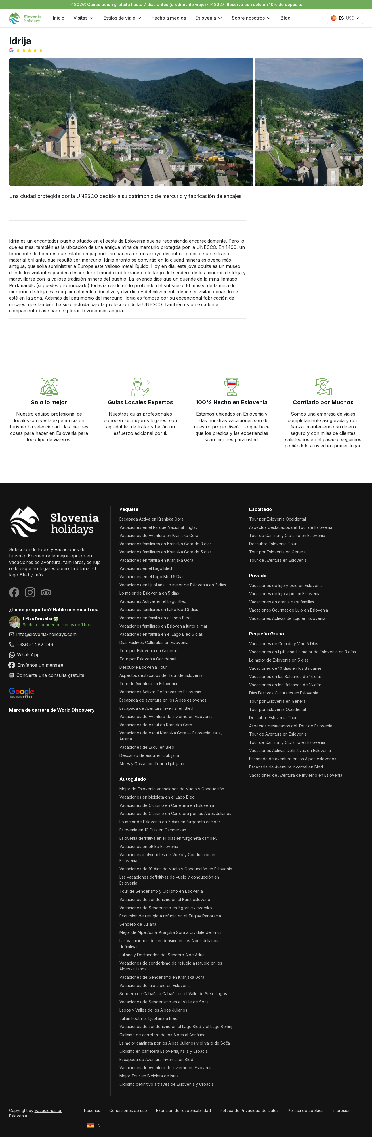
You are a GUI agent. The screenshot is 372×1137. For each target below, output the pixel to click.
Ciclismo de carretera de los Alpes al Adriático (162, 1034)
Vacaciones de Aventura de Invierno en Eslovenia (166, 716)
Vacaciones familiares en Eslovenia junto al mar (163, 626)
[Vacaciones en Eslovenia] (55, 521)
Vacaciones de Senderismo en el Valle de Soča (164, 1001)
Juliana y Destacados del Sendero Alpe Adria (162, 954)
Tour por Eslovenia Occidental (147, 658)
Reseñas (92, 1110)
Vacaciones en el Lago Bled (145, 568)
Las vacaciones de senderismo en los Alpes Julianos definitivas (168, 943)
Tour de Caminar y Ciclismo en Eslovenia (287, 535)
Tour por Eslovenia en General (148, 650)
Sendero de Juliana (137, 924)
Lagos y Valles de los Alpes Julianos (153, 1010)
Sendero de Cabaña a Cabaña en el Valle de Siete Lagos (173, 993)
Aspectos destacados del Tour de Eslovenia (161, 675)
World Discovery (76, 710)
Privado (257, 575)
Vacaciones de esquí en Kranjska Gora (155, 724)
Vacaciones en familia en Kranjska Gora (156, 560)
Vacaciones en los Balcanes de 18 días (285, 684)
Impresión (342, 1110)
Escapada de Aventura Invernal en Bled (156, 708)
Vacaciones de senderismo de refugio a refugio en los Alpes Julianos (170, 966)
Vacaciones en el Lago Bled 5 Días (151, 576)
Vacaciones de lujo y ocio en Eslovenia (286, 585)
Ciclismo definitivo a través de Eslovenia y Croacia (166, 1084)
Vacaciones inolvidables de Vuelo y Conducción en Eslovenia (168, 857)
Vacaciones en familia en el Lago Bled (155, 617)
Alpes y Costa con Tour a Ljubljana (151, 763)
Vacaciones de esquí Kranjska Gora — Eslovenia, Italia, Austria (170, 735)
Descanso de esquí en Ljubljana (149, 755)
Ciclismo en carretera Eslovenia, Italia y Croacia (163, 1051)
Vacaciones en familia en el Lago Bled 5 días (161, 634)
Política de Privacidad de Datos (249, 1110)
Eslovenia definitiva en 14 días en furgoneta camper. (168, 838)
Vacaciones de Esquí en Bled (146, 747)
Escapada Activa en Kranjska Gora (151, 519)
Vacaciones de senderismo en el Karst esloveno (164, 899)
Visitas (83, 18)
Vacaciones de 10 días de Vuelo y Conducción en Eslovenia (175, 868)
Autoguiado (132, 779)
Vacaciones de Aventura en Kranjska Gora (158, 535)
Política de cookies (305, 1110)
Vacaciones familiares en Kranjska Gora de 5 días (165, 551)
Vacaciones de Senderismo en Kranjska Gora (161, 977)
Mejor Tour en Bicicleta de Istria (149, 1075)
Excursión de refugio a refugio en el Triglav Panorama (170, 915)
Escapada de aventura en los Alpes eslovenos (163, 700)
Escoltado (260, 509)
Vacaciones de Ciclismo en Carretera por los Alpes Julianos (175, 813)
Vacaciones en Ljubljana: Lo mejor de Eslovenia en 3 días (172, 584)
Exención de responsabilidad (183, 1110)
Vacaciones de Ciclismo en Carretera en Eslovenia (166, 805)
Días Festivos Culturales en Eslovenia (153, 642)
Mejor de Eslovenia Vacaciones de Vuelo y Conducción (171, 788)
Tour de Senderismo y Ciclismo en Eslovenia (161, 891)
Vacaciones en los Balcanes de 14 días (285, 676)
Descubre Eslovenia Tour (143, 667)
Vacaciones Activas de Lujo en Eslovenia (287, 618)
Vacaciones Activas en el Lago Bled (152, 601)
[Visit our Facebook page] (14, 592)
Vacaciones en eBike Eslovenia (148, 846)
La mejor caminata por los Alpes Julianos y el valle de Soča (174, 1043)
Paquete (128, 509)
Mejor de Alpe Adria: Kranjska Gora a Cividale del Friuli (170, 932)
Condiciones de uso (128, 1110)
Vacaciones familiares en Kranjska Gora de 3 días (165, 543)
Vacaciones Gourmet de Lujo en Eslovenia (288, 610)
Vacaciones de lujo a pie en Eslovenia (155, 985)
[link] (55, 644)
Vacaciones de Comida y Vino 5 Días (283, 643)
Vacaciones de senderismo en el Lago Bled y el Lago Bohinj (175, 1026)
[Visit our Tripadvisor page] (46, 592)
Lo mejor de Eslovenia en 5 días (149, 593)
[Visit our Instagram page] (30, 592)
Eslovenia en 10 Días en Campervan (152, 830)
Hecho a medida (168, 18)
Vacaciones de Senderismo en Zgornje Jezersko (165, 907)
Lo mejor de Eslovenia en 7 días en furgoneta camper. (170, 821)
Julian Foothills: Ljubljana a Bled (148, 1018)
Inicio (58, 18)
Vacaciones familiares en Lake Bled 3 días (158, 609)
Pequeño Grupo (266, 634)
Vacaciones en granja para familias (281, 601)
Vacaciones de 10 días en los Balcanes (285, 668)
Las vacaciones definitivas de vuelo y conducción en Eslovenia (169, 880)
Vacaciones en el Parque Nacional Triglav (158, 527)
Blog (286, 18)
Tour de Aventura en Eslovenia (148, 683)
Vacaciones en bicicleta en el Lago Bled (157, 797)
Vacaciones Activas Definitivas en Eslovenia (160, 691)
